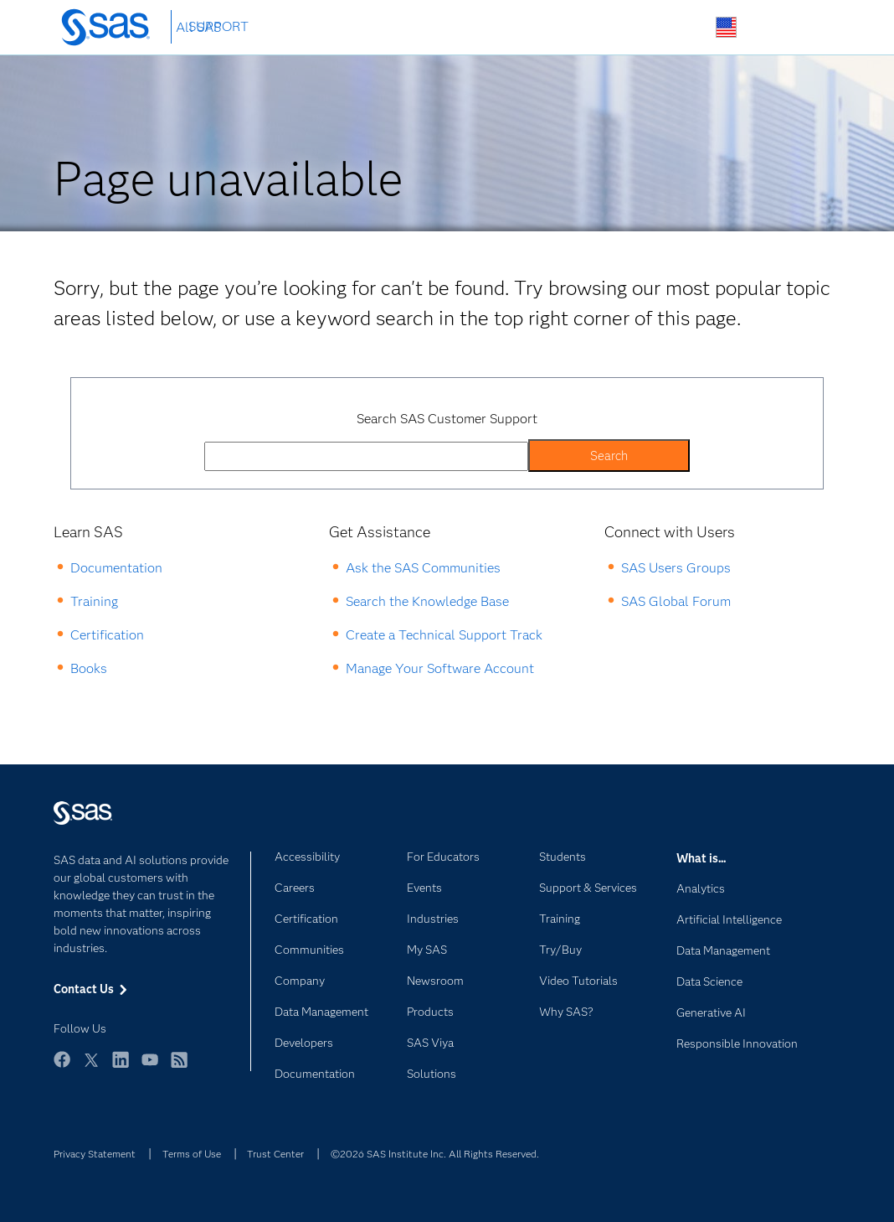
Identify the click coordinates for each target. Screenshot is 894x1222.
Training (94, 601)
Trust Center (275, 1153)
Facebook (62, 1067)
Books (88, 668)
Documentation (116, 568)
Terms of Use (191, 1153)
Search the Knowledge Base (427, 601)
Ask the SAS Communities (423, 568)
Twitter (91, 1067)
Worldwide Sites (726, 27)
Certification (107, 635)
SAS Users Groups (676, 568)
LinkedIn (120, 1067)
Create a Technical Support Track (444, 635)
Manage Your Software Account (440, 668)
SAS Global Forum (676, 601)
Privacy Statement (95, 1153)
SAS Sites (804, 28)
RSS (179, 1067)
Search (686, 28)
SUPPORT (218, 26)
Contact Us (765, 28)
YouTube (149, 1067)
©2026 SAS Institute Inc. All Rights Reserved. (435, 1153)
